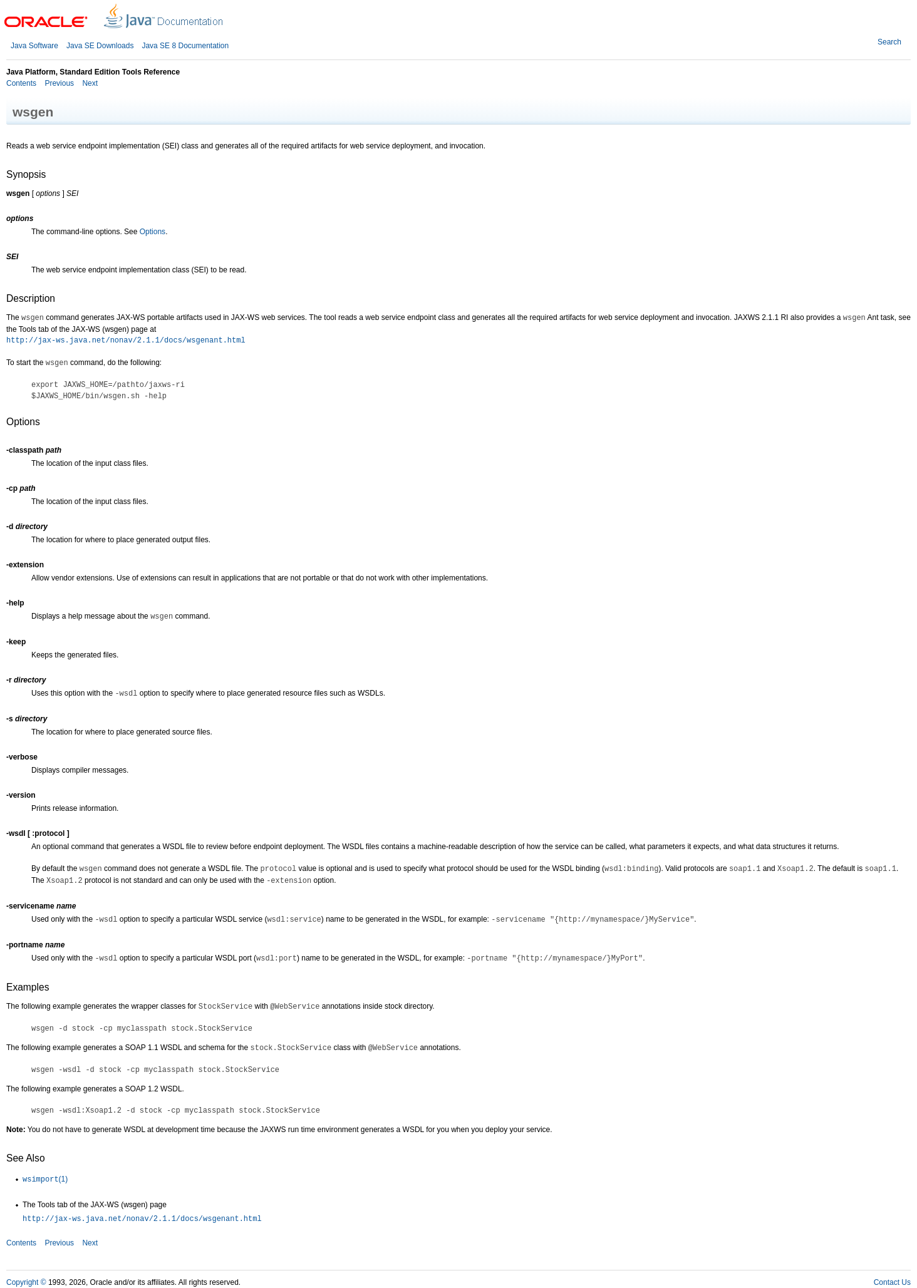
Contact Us (892, 1282)
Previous (58, 83)
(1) (45, 1179)
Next (89, 83)
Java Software (34, 45)
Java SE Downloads (99, 45)
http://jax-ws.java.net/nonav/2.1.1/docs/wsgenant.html (126, 340)
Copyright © (26, 1282)
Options (152, 231)
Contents (21, 83)
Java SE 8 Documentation (185, 45)
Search (889, 42)
